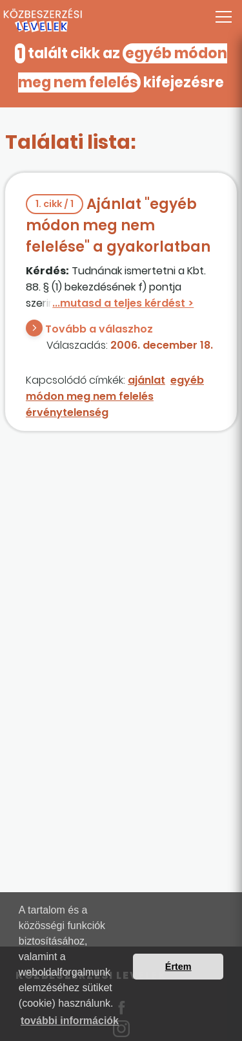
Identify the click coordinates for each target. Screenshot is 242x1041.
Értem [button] (178, 966)
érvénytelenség (67, 412)
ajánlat (146, 380)
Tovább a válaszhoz (99, 329)
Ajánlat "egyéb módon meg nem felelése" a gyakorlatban (118, 225)
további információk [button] (70, 1020)
